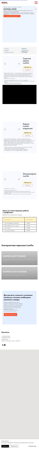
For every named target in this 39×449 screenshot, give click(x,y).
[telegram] (2, 370)
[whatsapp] (5, 370)
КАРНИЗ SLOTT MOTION (15, 290)
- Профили (6, 50)
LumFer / (19, 7)
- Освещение (24, 52)
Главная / (5, 7)
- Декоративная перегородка (25, 51)
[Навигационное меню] (36, 2)
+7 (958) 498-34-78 (5, 362)
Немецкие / (14, 7)
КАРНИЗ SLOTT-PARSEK (14, 262)
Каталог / (10, 7)
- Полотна (6, 48)
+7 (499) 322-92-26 (5, 361)
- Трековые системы (8, 52)
